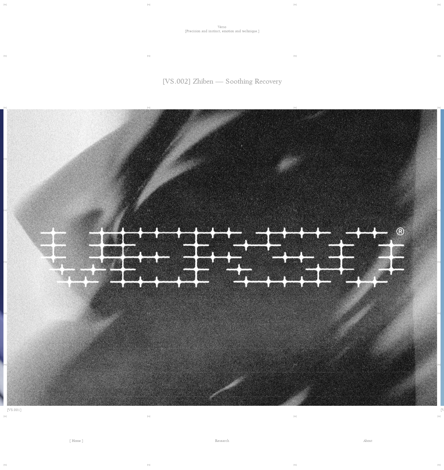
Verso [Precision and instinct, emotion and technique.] (222, 29)
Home (76, 441)
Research (222, 441)
